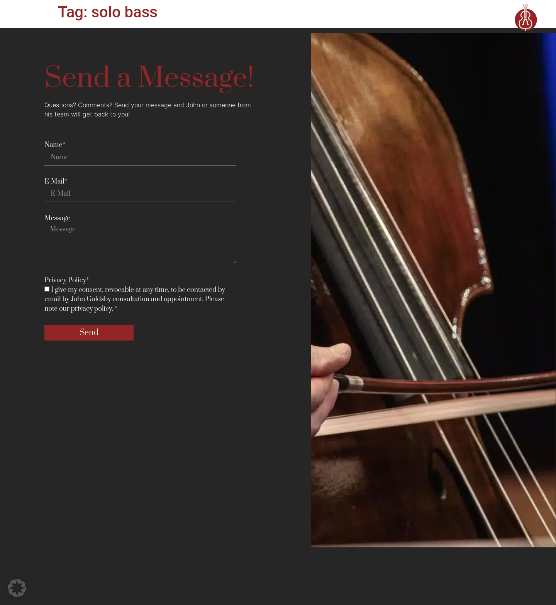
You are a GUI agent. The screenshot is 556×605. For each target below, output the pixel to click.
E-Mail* (55, 181)
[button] (17, 588)
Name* (54, 145)
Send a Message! (149, 78)
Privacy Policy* (66, 280)
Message (57, 218)
